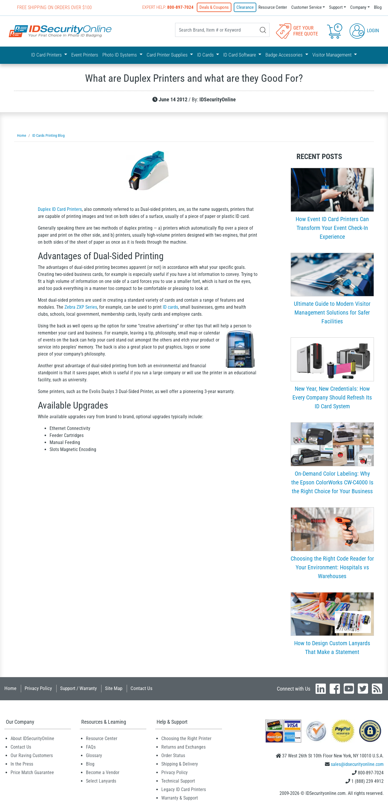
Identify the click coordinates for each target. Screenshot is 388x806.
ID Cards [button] (206, 55)
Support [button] (336, 7)
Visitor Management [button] (332, 55)
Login (364, 30)
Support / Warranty (78, 688)
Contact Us (142, 688)
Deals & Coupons (214, 7)
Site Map (113, 688)
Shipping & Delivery (179, 764)
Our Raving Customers (32, 755)
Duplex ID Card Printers (60, 209)
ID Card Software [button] (240, 55)
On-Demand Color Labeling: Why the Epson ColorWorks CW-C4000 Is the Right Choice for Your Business (332, 482)
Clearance (245, 7)
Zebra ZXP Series (81, 307)
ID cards (170, 307)
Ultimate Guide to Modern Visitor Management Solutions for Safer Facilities (332, 312)
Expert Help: (168, 7)
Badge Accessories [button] (284, 55)
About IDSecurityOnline (32, 738)
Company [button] (358, 7)
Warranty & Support (179, 798)
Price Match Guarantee (32, 772)
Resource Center (272, 7)
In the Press (22, 764)
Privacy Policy (38, 688)
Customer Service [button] (306, 7)
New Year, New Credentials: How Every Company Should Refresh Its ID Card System (332, 397)
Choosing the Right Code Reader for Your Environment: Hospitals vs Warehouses (332, 567)
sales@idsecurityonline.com (357, 764)
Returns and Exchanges (183, 747)
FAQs (91, 747)
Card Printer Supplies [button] (168, 55)
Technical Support (178, 781)
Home (10, 688)
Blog (378, 7)
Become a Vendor (102, 772)
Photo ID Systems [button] (120, 55)
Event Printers (84, 55)
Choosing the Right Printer (186, 738)
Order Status (173, 755)
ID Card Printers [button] (47, 55)
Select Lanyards (101, 781)
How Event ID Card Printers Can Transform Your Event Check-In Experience (332, 228)
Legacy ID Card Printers (183, 789)
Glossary (94, 755)
